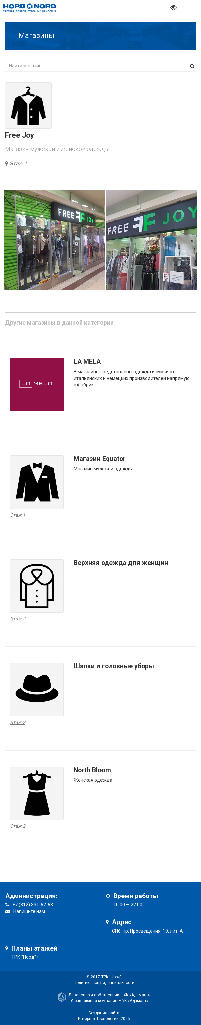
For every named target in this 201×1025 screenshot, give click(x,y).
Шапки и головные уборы (114, 666)
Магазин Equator (100, 459)
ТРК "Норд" (23, 957)
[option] (54, 240)
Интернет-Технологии (98, 1018)
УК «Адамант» (135, 1000)
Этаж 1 (18, 163)
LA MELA (87, 361)
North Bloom (92, 770)
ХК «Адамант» (137, 995)
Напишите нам (29, 911)
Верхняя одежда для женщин (121, 563)
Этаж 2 (17, 618)
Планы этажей (34, 948)
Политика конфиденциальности (104, 982)
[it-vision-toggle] (173, 8)
